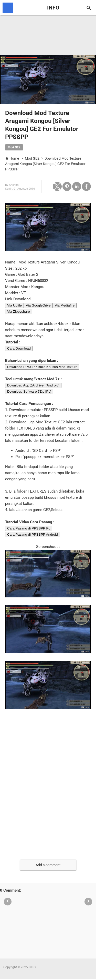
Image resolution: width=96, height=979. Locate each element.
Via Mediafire (65, 305)
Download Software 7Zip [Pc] (29, 391)
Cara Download (19, 348)
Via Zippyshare (18, 311)
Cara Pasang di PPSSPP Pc (28, 528)
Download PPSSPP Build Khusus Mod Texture (42, 367)
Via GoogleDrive (38, 305)
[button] (57, 186)
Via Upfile (14, 305)
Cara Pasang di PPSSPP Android (32, 534)
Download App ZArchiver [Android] (33, 385)
